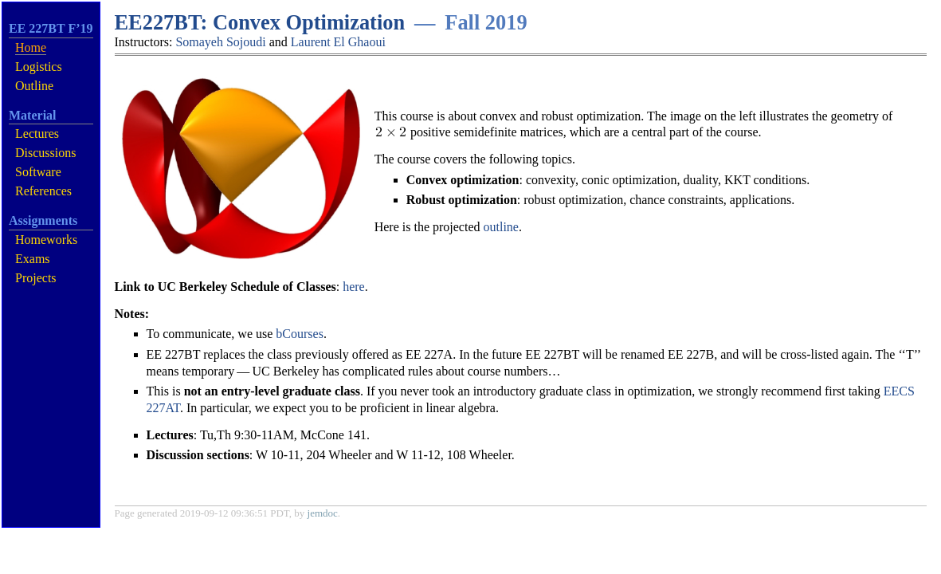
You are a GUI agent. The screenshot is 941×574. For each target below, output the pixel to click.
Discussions (45, 152)
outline (501, 227)
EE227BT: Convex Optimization (260, 22)
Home (30, 47)
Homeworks (46, 239)
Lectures (37, 133)
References (43, 191)
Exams (32, 258)
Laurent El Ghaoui (338, 42)
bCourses (299, 333)
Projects (36, 278)
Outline (34, 85)
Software (38, 172)
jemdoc (323, 513)
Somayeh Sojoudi (220, 42)
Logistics (38, 66)
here (354, 286)
